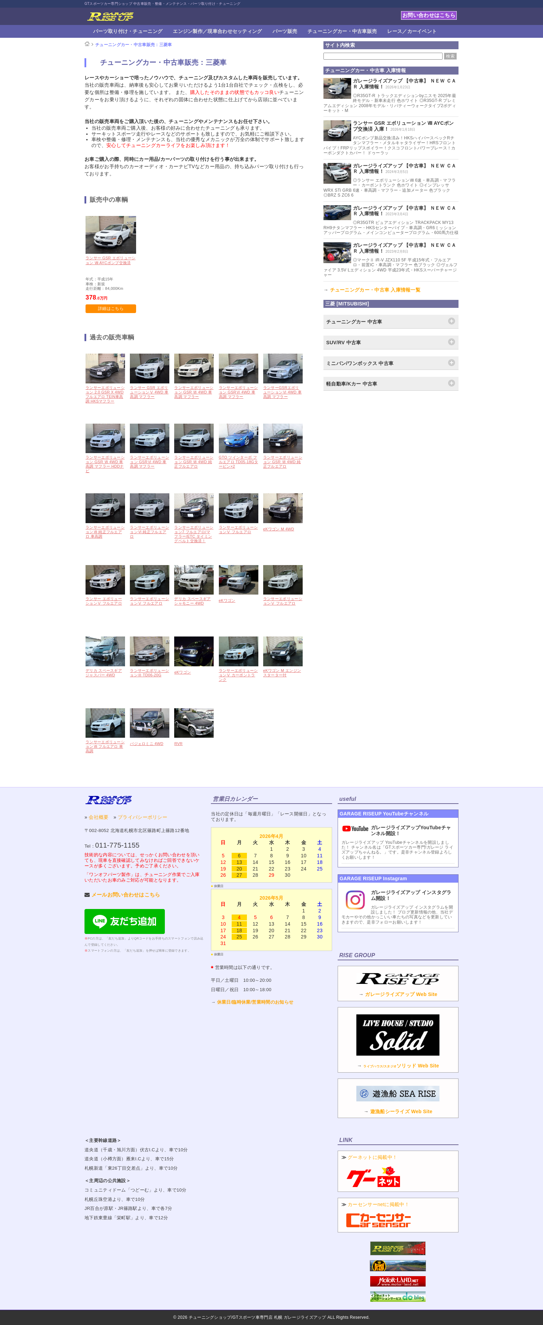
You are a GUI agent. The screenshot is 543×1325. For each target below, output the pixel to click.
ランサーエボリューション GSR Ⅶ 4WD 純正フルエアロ (193, 461)
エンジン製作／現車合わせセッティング (217, 31)
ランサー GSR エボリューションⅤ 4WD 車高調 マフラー (149, 392)
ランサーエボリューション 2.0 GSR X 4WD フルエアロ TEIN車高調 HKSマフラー (105, 395)
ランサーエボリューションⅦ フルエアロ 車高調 (105, 746)
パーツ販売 (285, 31)
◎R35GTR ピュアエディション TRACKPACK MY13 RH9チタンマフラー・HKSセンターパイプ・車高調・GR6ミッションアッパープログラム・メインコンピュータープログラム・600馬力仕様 (391, 227)
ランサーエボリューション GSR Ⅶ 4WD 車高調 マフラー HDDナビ (105, 464)
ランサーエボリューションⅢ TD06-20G (149, 672)
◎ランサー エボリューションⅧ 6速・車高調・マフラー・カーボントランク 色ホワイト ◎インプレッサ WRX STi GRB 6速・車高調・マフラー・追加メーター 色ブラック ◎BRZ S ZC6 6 (389, 188)
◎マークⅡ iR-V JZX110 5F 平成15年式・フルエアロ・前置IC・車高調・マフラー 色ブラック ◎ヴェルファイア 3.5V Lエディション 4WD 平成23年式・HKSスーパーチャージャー (390, 267)
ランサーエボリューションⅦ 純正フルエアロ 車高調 (105, 531)
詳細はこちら (111, 308)
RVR (178, 744)
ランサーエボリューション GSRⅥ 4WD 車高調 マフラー (238, 392)
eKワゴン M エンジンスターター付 (282, 672)
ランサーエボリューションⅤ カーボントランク (238, 675)
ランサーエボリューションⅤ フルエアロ (238, 529)
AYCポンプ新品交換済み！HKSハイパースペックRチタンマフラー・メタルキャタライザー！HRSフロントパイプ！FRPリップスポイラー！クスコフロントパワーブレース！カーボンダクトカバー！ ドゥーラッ (389, 145)
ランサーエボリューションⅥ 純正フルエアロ (149, 531)
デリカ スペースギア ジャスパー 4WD (104, 672)
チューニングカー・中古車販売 (342, 31)
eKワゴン (227, 600)
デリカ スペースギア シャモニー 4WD (192, 601)
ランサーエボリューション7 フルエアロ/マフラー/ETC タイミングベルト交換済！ (193, 534)
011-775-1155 (117, 845)
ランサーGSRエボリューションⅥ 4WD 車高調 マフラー (282, 392)
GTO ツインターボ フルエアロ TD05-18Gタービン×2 (238, 461)
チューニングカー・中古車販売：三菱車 (133, 44)
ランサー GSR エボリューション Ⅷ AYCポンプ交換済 (110, 260)
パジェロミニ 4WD (146, 744)
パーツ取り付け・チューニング (127, 31)
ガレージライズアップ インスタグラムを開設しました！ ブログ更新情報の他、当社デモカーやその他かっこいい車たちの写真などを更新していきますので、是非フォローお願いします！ (397, 915)
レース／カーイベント (412, 31)
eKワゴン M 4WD (278, 529)
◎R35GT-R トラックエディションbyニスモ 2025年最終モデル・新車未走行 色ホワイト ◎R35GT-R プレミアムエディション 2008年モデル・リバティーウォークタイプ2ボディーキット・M (389, 103)
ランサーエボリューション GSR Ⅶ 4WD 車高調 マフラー (193, 392)
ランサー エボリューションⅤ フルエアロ (104, 601)
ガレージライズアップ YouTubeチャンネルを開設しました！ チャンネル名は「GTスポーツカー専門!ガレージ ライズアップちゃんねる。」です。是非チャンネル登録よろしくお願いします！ (397, 850)
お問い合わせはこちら (428, 15)
